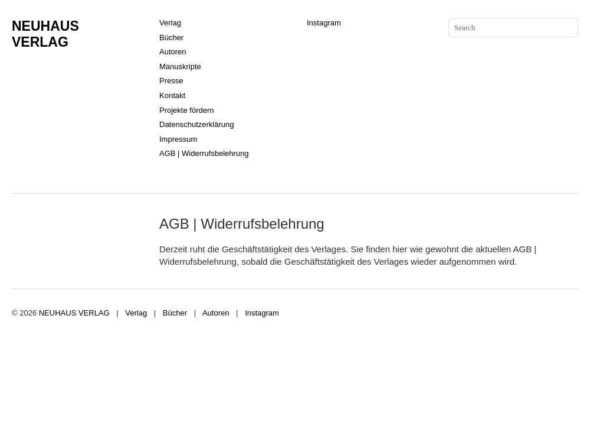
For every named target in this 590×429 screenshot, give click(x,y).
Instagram (324, 22)
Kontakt (172, 95)
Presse (171, 80)
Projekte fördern (186, 110)
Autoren (172, 51)
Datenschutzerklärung (196, 124)
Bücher (171, 37)
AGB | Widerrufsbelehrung (204, 153)
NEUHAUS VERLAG (45, 34)
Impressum (178, 139)
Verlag (170, 22)
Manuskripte (180, 66)
